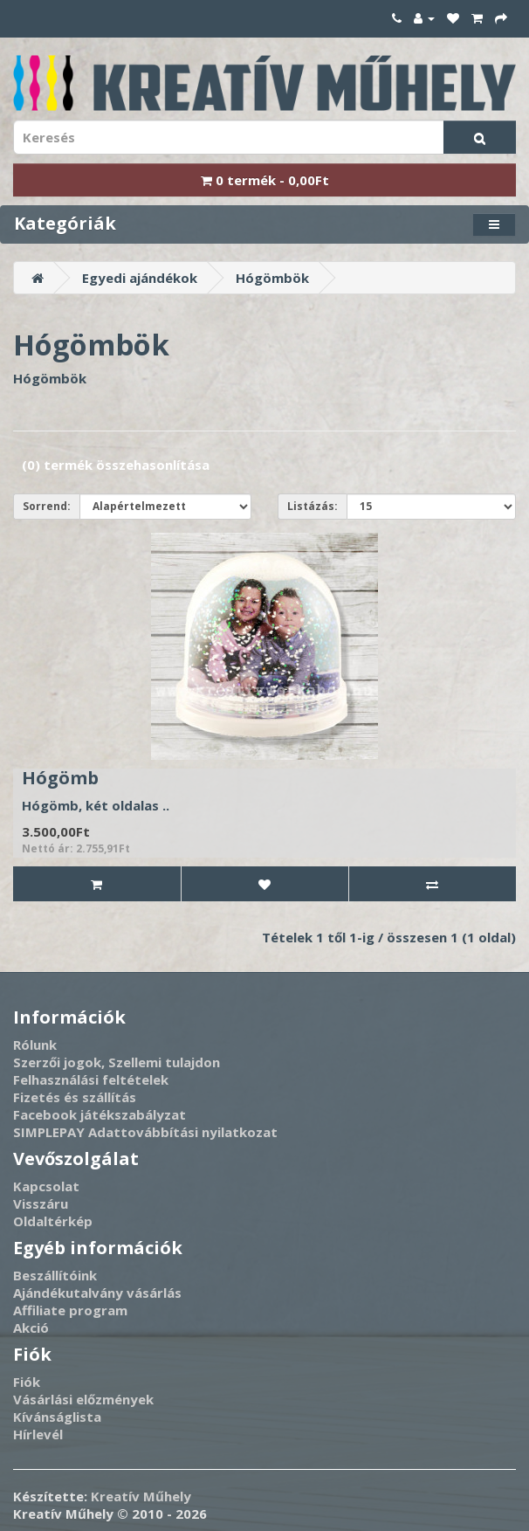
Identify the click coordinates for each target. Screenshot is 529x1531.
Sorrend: (47, 506)
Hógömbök (272, 277)
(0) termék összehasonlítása (116, 464)
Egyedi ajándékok (139, 277)
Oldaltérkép (53, 1221)
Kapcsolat (46, 1186)
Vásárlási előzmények (83, 1399)
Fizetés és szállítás (74, 1097)
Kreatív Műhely (141, 1496)
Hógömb (60, 778)
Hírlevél (38, 1434)
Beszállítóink (55, 1275)
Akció (31, 1327)
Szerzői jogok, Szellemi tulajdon (116, 1062)
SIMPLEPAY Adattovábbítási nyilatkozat (145, 1132)
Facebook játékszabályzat (99, 1114)
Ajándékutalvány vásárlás (97, 1292)
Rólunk (35, 1044)
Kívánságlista (57, 1416)
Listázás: (312, 506)
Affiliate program (70, 1310)
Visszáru (40, 1203)
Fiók (26, 1381)
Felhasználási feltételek (90, 1079)
